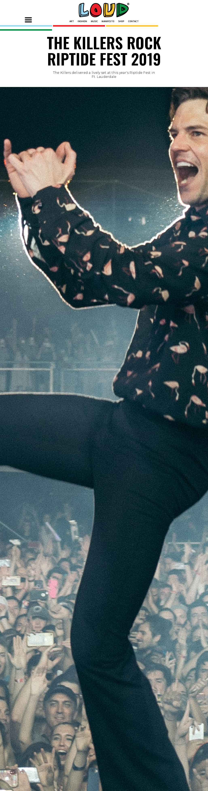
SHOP (121, 21)
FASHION (82, 21)
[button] (28, 19)
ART (71, 21)
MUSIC (94, 21)
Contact (133, 21)
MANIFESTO (108, 21)
